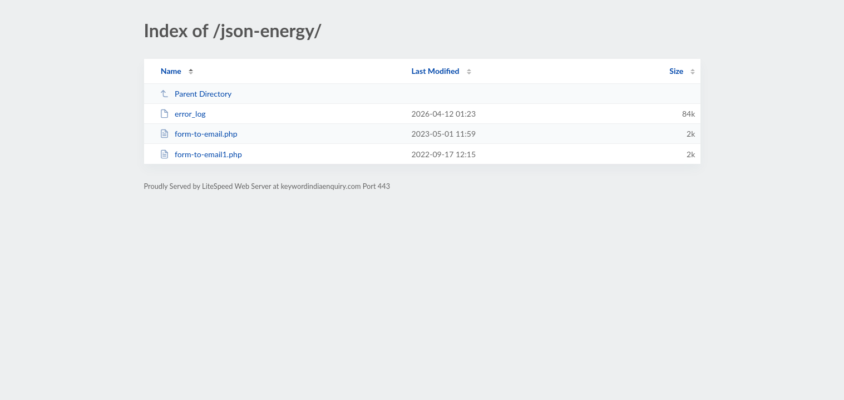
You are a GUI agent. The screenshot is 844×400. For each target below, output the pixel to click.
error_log (183, 113)
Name (171, 71)
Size (676, 71)
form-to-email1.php (201, 154)
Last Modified (436, 71)
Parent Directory (196, 93)
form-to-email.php (199, 133)
